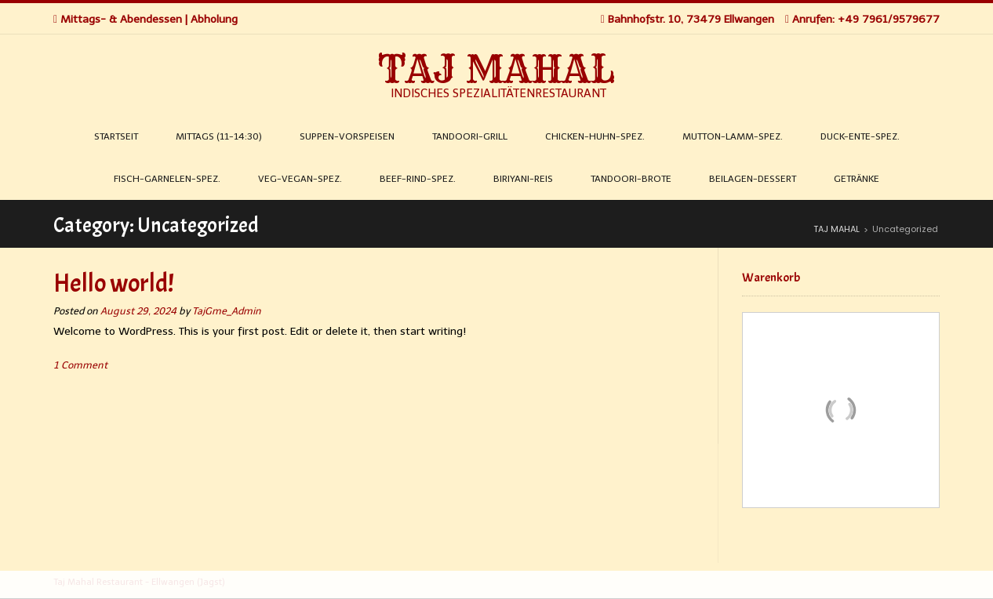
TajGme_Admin (226, 311)
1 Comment (80, 365)
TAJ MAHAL (496, 69)
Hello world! (113, 283)
